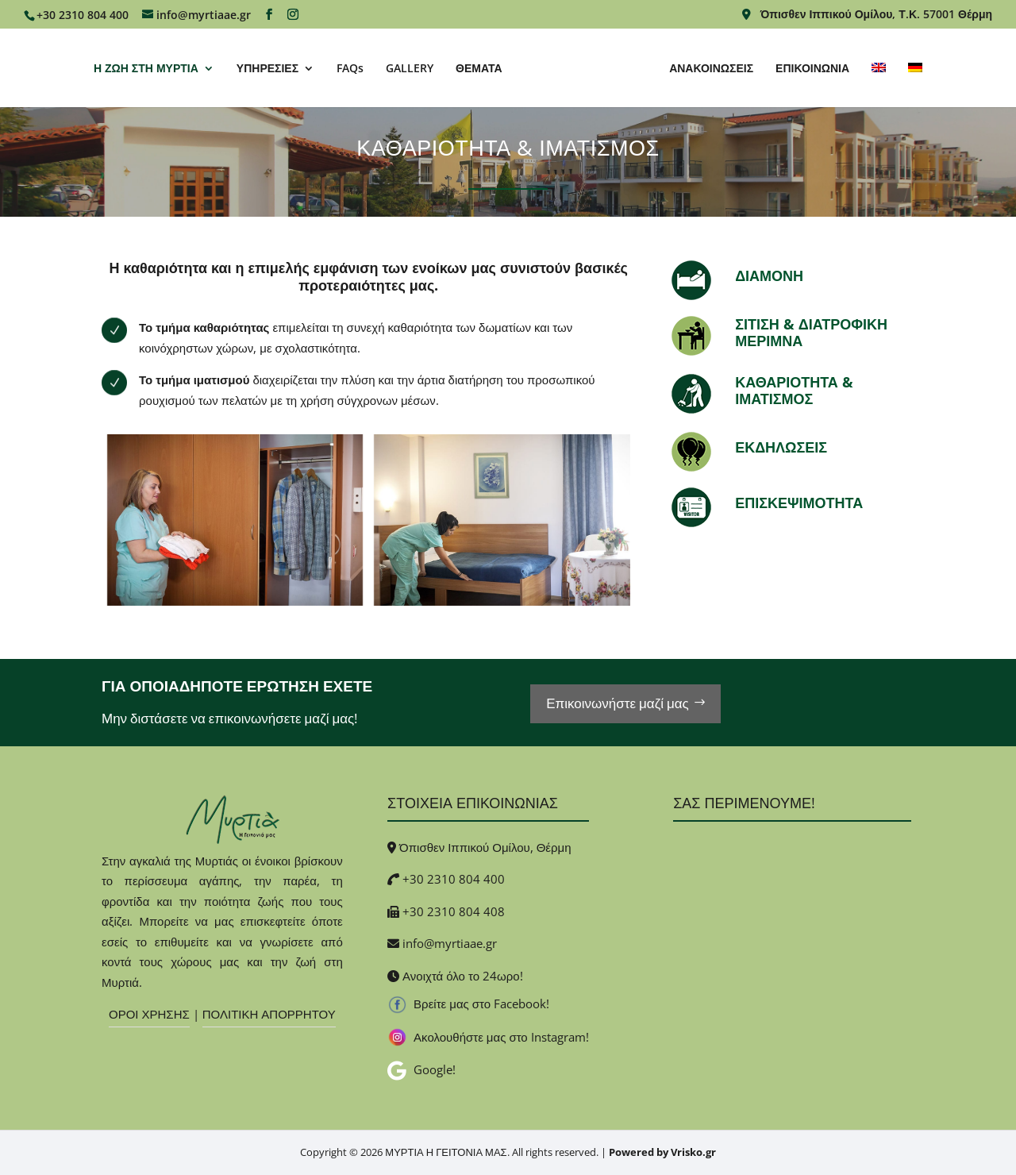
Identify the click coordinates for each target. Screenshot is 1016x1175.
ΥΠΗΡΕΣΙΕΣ (267, 69)
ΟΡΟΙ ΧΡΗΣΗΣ (149, 1014)
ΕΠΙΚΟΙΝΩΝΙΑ (812, 69)
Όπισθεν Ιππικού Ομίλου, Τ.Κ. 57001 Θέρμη (867, 15)
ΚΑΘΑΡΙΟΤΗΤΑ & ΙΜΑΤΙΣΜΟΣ (794, 390)
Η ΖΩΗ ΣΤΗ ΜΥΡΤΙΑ (146, 69)
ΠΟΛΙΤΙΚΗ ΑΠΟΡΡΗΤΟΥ (269, 1014)
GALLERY (409, 69)
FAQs (350, 69)
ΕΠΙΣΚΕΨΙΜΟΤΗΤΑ (799, 502)
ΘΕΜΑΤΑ (479, 69)
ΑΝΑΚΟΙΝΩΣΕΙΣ (711, 69)
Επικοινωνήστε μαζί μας (617, 703)
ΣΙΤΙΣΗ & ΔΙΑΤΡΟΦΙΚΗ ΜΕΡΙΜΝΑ (811, 332)
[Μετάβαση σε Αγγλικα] (879, 85)
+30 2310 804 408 (453, 911)
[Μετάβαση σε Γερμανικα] (915, 85)
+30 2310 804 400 (453, 879)
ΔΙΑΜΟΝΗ (769, 275)
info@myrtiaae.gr (449, 943)
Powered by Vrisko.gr (662, 1152)
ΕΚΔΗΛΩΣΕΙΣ (781, 447)
